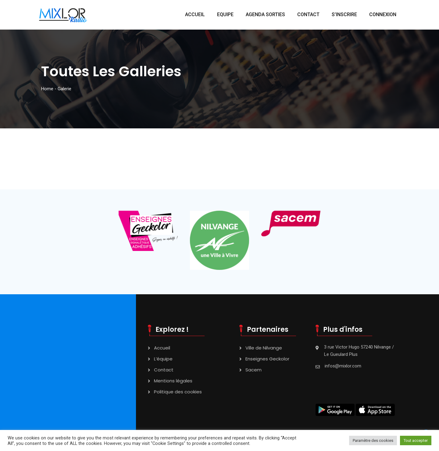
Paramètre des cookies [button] (373, 440)
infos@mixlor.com (343, 366)
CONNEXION (382, 14)
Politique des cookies (178, 391)
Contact (163, 370)
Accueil (162, 348)
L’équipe (163, 359)
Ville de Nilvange (263, 348)
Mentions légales (173, 381)
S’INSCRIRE (344, 14)
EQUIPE (225, 14)
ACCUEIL (195, 14)
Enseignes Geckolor (267, 359)
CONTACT (308, 14)
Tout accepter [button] (416, 440)
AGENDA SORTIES (265, 14)
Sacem (253, 370)
